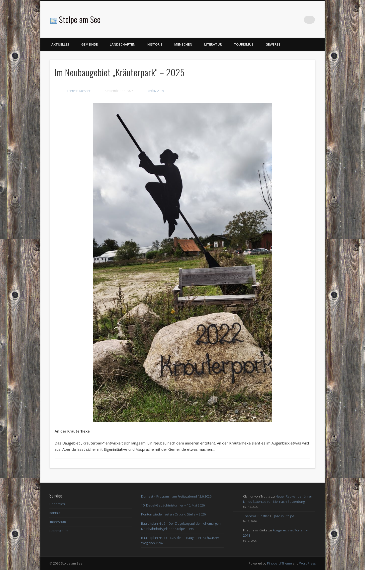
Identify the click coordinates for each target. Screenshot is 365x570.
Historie (154, 44)
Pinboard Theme (279, 563)
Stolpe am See (79, 19)
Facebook (301, 20)
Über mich (57, 504)
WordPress (307, 563)
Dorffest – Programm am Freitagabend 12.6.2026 (176, 496)
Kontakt (54, 512)
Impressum (57, 521)
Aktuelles (60, 44)
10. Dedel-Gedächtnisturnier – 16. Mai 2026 (173, 505)
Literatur (213, 44)
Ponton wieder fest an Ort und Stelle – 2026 (173, 514)
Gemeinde (89, 44)
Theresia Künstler (79, 91)
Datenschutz (58, 530)
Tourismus (244, 44)
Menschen (183, 44)
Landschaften (122, 44)
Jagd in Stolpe (284, 516)
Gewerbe (273, 44)
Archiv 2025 (156, 91)
